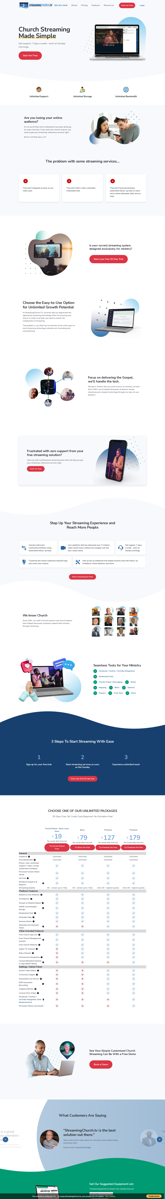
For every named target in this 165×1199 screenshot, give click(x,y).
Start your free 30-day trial (82, 774)
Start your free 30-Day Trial (108, 255)
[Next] (159, 1135)
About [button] (74, 5)
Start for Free (127, 5)
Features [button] (96, 5)
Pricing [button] (84, 5)
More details (110, 1196)
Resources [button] (109, 5)
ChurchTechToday (83, 1143)
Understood (154, 1196)
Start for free (36, 465)
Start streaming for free (82, 573)
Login (142, 5)
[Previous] (5, 1135)
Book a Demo (101, 1060)
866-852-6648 (60, 5)
